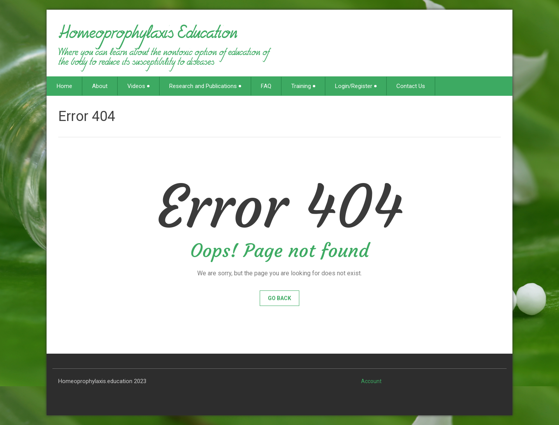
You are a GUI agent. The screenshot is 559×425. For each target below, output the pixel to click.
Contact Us (410, 86)
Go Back (279, 298)
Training (303, 86)
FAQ (266, 86)
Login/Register (356, 86)
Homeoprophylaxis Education (147, 36)
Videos (138, 86)
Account (371, 381)
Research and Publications (205, 86)
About (100, 86)
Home (64, 86)
